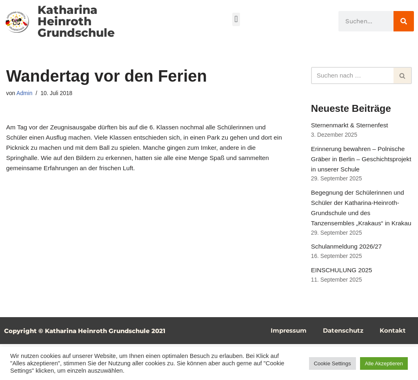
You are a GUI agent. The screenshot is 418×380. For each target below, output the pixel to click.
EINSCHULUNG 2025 (343, 305)
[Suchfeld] (352, 75)
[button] (236, 19)
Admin (25, 94)
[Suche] (404, 21)
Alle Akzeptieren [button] (384, 363)
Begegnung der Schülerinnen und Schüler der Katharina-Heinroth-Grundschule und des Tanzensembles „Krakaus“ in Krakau (359, 232)
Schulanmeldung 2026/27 (348, 279)
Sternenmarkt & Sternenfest (351, 126)
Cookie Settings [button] (332, 363)
